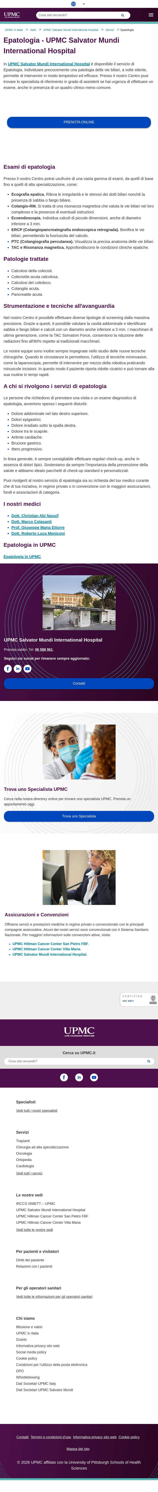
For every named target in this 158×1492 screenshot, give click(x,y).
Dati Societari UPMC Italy (36, 1384)
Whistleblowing (28, 1377)
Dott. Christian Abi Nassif (34, 516)
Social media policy (31, 1352)
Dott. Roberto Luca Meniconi (38, 533)
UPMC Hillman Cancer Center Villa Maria (46, 949)
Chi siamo (25, 1318)
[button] (81, 4)
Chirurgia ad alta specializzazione (42, 1147)
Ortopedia (24, 1160)
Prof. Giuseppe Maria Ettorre (38, 527)
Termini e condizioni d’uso (51, 1437)
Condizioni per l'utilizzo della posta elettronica (51, 1365)
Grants (21, 1340)
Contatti (22, 1437)
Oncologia (24, 1153)
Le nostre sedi (29, 1195)
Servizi (22, 1132)
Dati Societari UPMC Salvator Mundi (44, 1390)
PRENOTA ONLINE (79, 122)
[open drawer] (151, 15)
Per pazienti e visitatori (37, 1251)
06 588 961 (44, 650)
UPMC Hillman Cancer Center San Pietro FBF (50, 944)
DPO (20, 1371)
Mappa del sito (78, 1449)
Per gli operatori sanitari (38, 1288)
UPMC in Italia (27, 1333)
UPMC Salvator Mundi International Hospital (49, 64)
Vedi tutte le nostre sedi (34, 1230)
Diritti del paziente (30, 1260)
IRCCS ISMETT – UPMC (35, 1204)
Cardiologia (25, 1166)
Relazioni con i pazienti (34, 1266)
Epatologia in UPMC (22, 556)
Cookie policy (26, 1358)
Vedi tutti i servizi (29, 1173)
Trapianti (23, 1141)
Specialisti (26, 1102)
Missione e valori (29, 1327)
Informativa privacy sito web (38, 1346)
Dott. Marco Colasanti (31, 521)
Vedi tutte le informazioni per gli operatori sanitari (54, 1297)
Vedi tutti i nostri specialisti (36, 1111)
